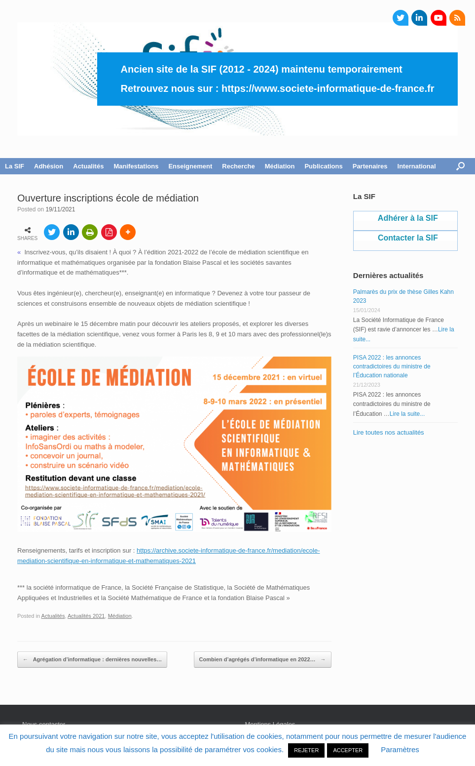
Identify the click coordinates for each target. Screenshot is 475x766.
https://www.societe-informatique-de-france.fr (328, 88)
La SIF (14, 166)
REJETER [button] (306, 750)
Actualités (88, 166)
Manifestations (135, 166)
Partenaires (370, 166)
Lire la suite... (407, 413)
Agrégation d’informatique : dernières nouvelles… (92, 660)
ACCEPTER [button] (348, 750)
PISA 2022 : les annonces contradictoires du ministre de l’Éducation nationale (392, 366)
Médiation (280, 166)
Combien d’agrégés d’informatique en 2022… (262, 660)
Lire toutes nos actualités (388, 432)
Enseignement (190, 166)
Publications (323, 166)
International (417, 166)
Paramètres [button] (400, 749)
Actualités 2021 (86, 616)
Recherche (238, 166)
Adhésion (48, 166)
